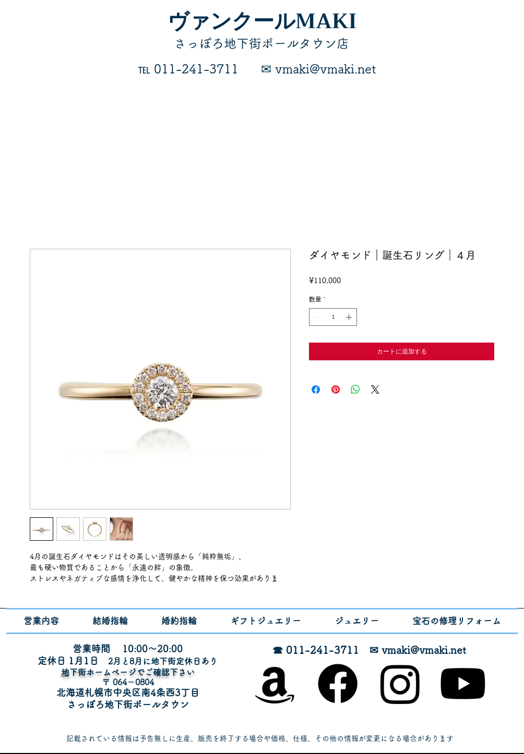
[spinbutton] (333, 317)
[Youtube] (463, 684)
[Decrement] (316, 317)
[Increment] (349, 317)
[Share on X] (375, 389)
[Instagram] (400, 684)
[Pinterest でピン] (335, 389)
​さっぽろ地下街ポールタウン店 (261, 43)
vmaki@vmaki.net (424, 649)
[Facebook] (338, 684)
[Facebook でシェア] (315, 389)
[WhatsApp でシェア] (355, 389)
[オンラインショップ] (275, 684)
